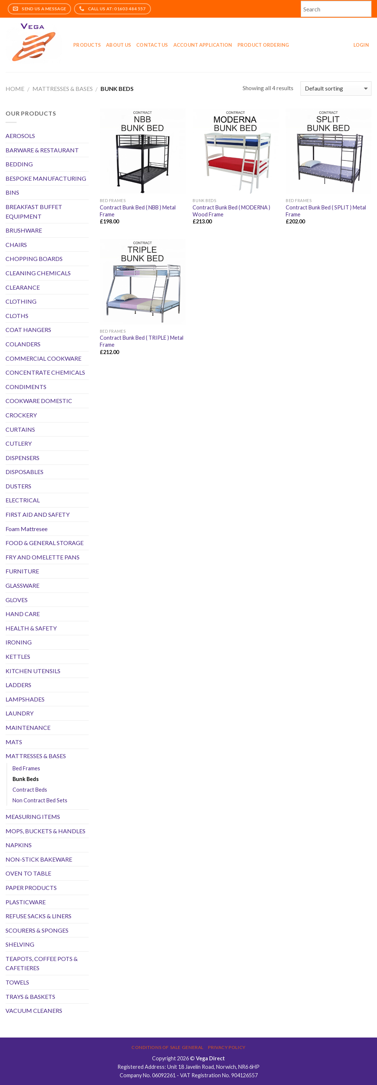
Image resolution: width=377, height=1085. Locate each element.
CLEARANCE (23, 287)
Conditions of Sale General (167, 1047)
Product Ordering (263, 45)
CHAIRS (16, 244)
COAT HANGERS (28, 329)
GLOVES (17, 599)
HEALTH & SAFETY (31, 628)
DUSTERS (18, 486)
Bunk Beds (26, 779)
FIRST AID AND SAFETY (38, 514)
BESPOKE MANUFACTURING (46, 178)
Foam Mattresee (26, 528)
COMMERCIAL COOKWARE (43, 358)
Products (87, 45)
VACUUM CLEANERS (34, 1010)
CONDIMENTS (26, 386)
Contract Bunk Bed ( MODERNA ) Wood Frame (231, 211)
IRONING (19, 642)
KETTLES (18, 656)
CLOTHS (17, 315)
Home (15, 88)
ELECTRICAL (23, 499)
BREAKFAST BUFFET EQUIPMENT (34, 211)
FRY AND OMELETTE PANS (43, 557)
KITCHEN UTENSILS (33, 670)
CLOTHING (21, 301)
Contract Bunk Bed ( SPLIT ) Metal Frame (326, 211)
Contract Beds (30, 790)
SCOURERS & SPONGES (37, 930)
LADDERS (18, 684)
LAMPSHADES (25, 699)
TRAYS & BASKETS (30, 996)
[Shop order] (335, 88)
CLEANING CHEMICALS (38, 272)
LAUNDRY (20, 713)
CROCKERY (21, 414)
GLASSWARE (22, 585)
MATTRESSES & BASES (62, 88)
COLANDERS (23, 343)
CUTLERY (19, 443)
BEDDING (19, 163)
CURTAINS (20, 429)
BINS (12, 192)
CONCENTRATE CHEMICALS (45, 372)
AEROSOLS (20, 135)
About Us (118, 45)
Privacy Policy (227, 1047)
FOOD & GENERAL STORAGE (45, 542)
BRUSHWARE (24, 230)
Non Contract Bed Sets (40, 800)
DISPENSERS (22, 457)
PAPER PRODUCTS (31, 887)
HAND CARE (23, 613)
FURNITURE (22, 571)
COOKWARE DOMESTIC (39, 400)
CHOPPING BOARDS (34, 258)
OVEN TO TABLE (28, 873)
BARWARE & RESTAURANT (42, 149)
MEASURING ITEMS (33, 816)
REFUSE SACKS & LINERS (38, 915)
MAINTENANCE (28, 727)
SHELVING (20, 944)
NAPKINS (19, 844)
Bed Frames (26, 768)
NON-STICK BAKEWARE (39, 859)
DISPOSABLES (24, 471)
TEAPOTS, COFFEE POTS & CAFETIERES (42, 963)
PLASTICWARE (26, 901)
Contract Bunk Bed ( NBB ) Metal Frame (138, 211)
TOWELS (17, 982)
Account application (202, 45)
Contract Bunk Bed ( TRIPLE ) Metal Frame (141, 341)
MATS (14, 741)
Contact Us (152, 45)
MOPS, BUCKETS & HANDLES (45, 830)
